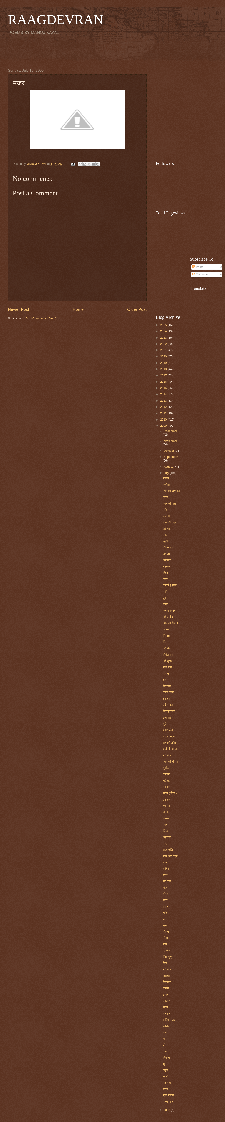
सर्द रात (167, 1082)
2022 (164, 344)
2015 (164, 388)
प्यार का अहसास (171, 490)
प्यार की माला (170, 503)
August (169, 466)
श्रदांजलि (168, 850)
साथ (165, 875)
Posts (197, 267)
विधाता (166, 1057)
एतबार (166, 1026)
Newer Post (18, 309)
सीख (165, 938)
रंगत (165, 535)
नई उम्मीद (168, 617)
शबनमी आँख (169, 743)
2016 (164, 381)
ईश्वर (165, 994)
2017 (164, 375)
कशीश (166, 484)
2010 (164, 419)
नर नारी (167, 881)
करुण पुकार (169, 610)
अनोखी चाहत (170, 749)
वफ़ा (165, 1051)
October (169, 450)
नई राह (166, 780)
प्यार (165, 944)
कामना (166, 805)
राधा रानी (167, 667)
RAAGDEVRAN (55, 19)
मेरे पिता (167, 755)
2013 (164, 400)
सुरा (165, 925)
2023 (164, 337)
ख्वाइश (166, 975)
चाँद (165, 912)
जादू (165, 843)
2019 (164, 363)
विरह (165, 831)
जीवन (166, 931)
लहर (165, 579)
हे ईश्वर (166, 799)
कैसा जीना (168, 692)
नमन (165, 812)
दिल (165, 642)
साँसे (165, 509)
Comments (201, 274)
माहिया (166, 868)
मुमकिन (166, 768)
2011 (164, 413)
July (167, 473)
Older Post (137, 309)
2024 (164, 331)
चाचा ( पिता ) (170, 793)
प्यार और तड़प (170, 856)
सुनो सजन (168, 1095)
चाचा (165, 1007)
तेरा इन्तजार (169, 711)
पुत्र (165, 824)
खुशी (165, 541)
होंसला (166, 516)
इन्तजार (167, 717)
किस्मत (166, 818)
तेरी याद (167, 528)
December (170, 431)
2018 (164, 369)
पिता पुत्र (167, 957)
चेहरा (165, 887)
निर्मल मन (168, 654)
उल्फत (166, 554)
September (171, 457)
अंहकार (167, 560)
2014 (164, 394)
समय (165, 1089)
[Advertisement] (112, 51)
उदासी (166, 629)
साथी (165, 1076)
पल (164, 919)
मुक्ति (165, 724)
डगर (165, 900)
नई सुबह (167, 661)
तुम (164, 1064)
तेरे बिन (166, 648)
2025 (164, 325)
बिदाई (166, 572)
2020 (164, 356)
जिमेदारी (167, 982)
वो (164, 1045)
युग (164, 1038)
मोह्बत (166, 566)
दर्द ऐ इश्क (168, 705)
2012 (164, 406)
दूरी (164, 679)
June (167, 1110)
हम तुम (166, 698)
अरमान (166, 1013)
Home (78, 309)
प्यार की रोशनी (170, 623)
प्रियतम (167, 636)
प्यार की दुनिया (170, 761)
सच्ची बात (168, 1101)
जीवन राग (168, 547)
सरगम (166, 478)
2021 (164, 350)
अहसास (167, 837)
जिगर (165, 906)
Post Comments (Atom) (41, 318)
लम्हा (165, 497)
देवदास (166, 774)
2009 (164, 425)
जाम (165, 862)
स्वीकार (167, 786)
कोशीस (166, 1001)
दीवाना (166, 673)
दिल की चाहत (170, 522)
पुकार (165, 598)
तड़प (165, 1070)
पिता (165, 963)
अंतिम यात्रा (169, 1020)
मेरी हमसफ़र (169, 736)
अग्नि (165, 591)
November (170, 441)
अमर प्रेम (168, 730)
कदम (165, 604)
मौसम (166, 893)
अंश (165, 1032)
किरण (166, 988)
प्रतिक (166, 950)
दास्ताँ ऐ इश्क (169, 585)
